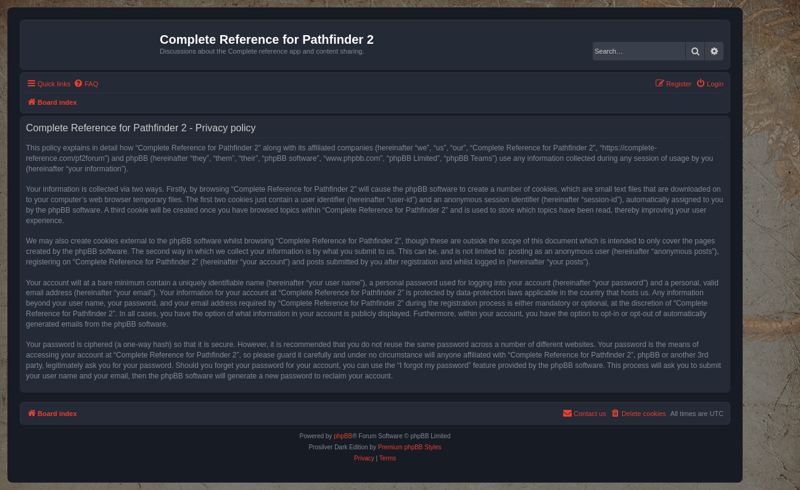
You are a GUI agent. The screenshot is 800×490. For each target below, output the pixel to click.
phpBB (343, 436)
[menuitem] (85, 83)
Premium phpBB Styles (410, 447)
